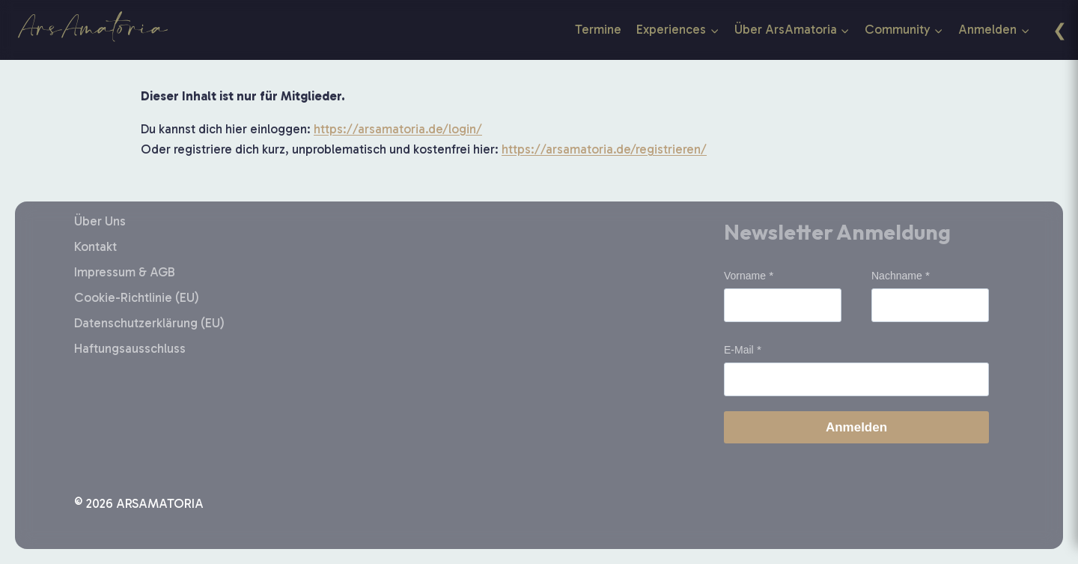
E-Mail (739, 350)
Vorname (745, 276)
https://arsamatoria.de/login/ (398, 128)
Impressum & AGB (124, 271)
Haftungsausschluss (130, 348)
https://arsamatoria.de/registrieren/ (604, 149)
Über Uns (100, 220)
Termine (598, 29)
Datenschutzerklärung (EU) (149, 322)
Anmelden (856, 427)
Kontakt (95, 246)
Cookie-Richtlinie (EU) (136, 297)
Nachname (896, 276)
